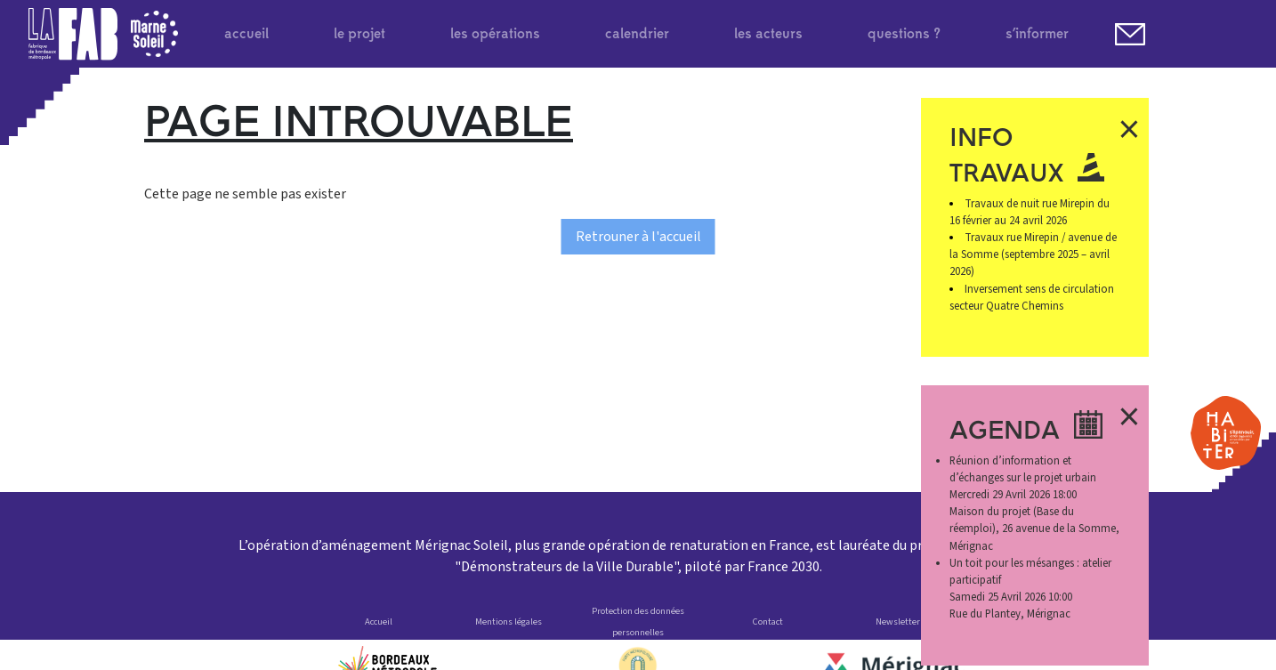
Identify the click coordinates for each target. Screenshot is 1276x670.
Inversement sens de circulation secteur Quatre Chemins (1032, 297)
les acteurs (768, 33)
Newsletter (898, 621)
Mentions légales (508, 621)
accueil (246, 33)
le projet (359, 33)
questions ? (904, 33)
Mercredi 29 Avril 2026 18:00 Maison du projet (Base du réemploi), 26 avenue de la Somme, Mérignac (1034, 503)
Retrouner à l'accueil (638, 236)
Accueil (378, 621)
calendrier (637, 33)
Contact (768, 621)
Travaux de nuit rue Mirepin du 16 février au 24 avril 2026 (1029, 212)
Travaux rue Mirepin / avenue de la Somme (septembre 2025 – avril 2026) (1033, 254)
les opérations (495, 33)
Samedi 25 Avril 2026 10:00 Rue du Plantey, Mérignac (1030, 589)
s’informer (1037, 33)
